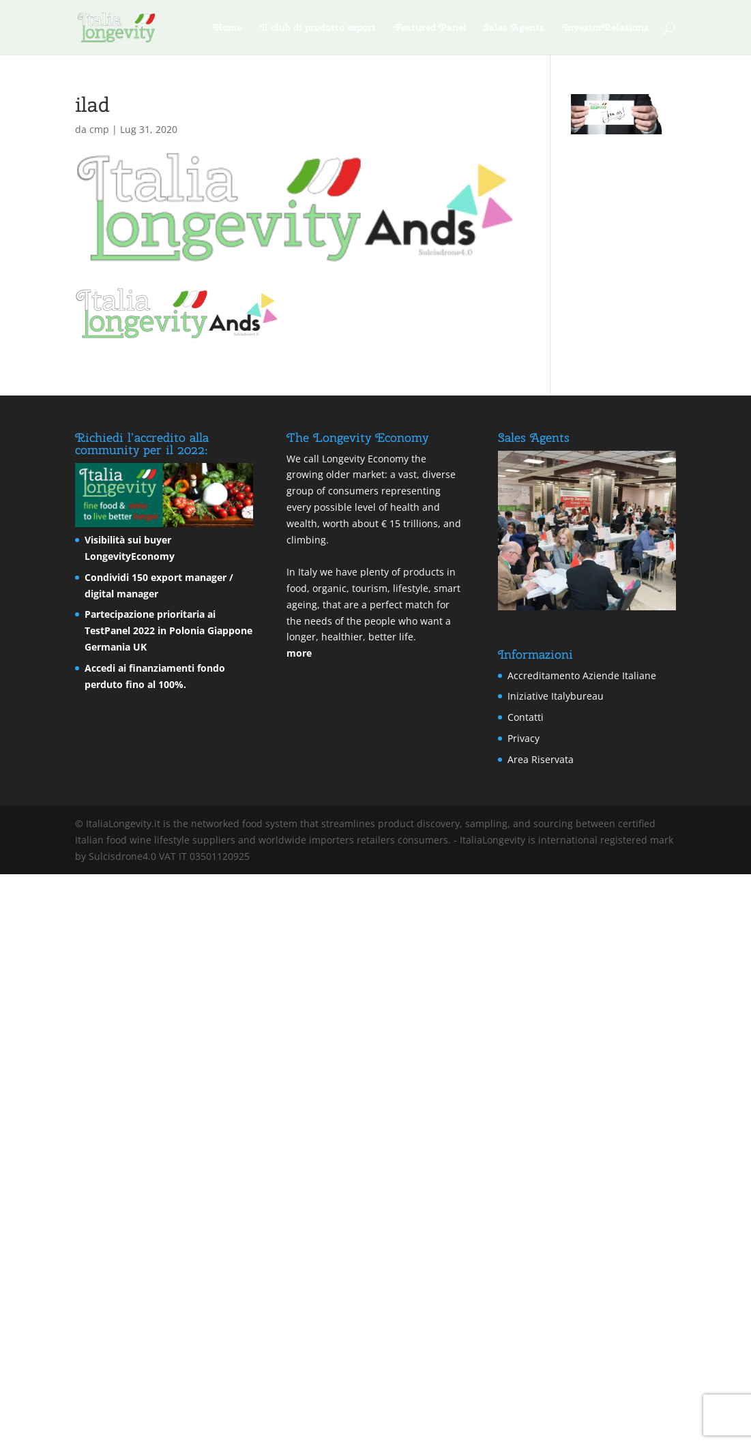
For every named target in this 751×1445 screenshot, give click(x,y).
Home (227, 28)
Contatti (525, 717)
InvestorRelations (605, 28)
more (299, 652)
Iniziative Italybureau (555, 695)
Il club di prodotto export (317, 28)
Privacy (523, 738)
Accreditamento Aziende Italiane (581, 675)
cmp (99, 129)
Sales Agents (514, 28)
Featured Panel (430, 28)
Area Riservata (540, 759)
